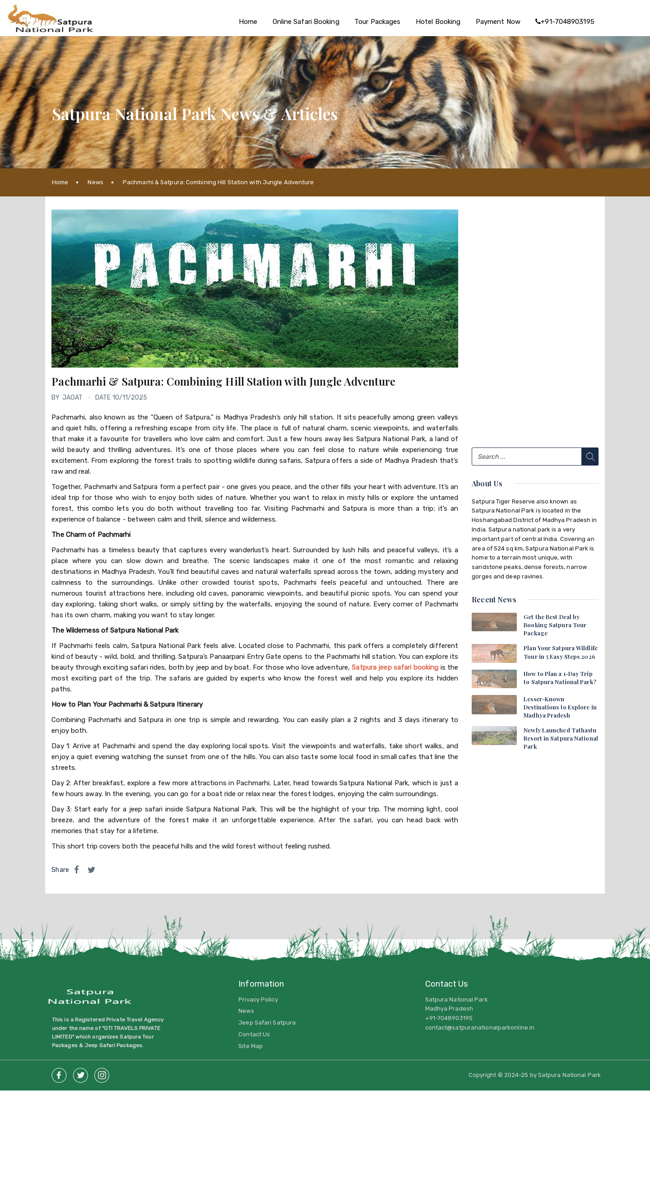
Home (248, 22)
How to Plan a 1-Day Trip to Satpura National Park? (560, 677)
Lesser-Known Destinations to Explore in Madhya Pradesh (560, 707)
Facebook (59, 1072)
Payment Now (498, 22)
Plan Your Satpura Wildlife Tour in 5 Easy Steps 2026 (561, 652)
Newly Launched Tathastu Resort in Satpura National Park (561, 738)
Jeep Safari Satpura (267, 1022)
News (95, 182)
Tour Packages (377, 22)
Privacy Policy (258, 999)
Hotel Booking (438, 22)
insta (101, 1072)
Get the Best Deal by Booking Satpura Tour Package (555, 625)
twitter (80, 1072)
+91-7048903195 (564, 22)
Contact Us (254, 1034)
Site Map (250, 1046)
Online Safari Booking (306, 22)
